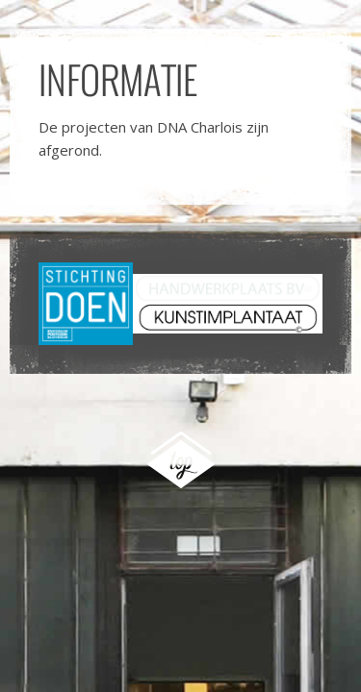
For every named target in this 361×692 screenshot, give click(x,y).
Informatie (118, 79)
